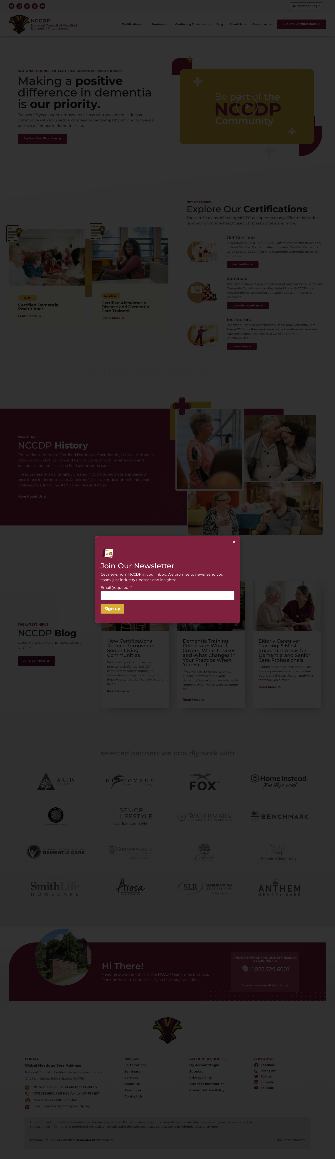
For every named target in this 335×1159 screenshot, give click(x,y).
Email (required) (116, 587)
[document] (167, 579)
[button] (234, 542)
